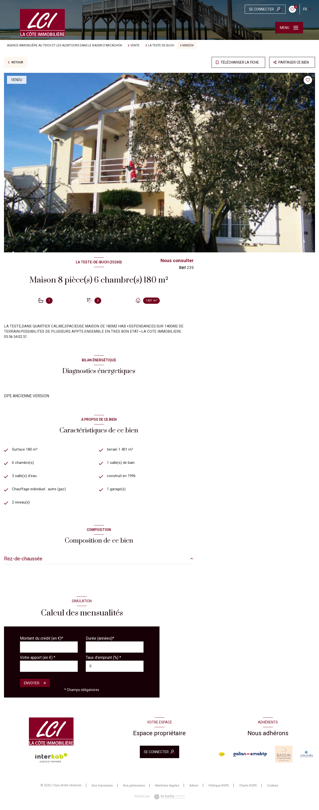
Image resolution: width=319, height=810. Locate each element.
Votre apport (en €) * (37, 660)
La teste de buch (161, 45)
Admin (193, 788)
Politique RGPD (219, 788)
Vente (135, 45)
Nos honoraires (102, 788)
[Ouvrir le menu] (289, 27)
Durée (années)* (100, 640)
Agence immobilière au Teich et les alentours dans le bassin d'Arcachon (64, 45)
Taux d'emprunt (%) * (103, 660)
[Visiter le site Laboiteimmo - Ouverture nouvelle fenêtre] (168, 799)
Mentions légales (167, 788)
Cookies (272, 788)
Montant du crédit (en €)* (41, 640)
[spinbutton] (115, 668)
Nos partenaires (134, 788)
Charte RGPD (248, 788)
